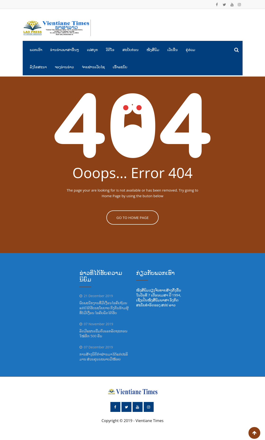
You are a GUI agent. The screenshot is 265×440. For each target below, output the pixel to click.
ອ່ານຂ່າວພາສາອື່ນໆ (64, 49)
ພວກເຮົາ (36, 49)
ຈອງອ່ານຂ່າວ (64, 66)
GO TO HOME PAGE (132, 217)
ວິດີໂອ (110, 49)
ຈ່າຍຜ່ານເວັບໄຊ (93, 66)
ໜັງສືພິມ (153, 49)
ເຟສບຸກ (92, 49)
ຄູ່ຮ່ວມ (190, 49)
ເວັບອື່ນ (172, 49)
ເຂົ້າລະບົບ (120, 66)
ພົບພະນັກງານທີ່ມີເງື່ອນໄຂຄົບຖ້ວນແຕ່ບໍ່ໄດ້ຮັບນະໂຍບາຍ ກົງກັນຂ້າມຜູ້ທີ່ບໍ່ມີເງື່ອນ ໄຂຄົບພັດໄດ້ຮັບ (104, 307)
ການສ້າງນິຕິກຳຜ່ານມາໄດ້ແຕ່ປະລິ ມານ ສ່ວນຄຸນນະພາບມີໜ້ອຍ (103, 356)
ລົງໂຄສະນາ (38, 66)
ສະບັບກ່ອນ (130, 49)
